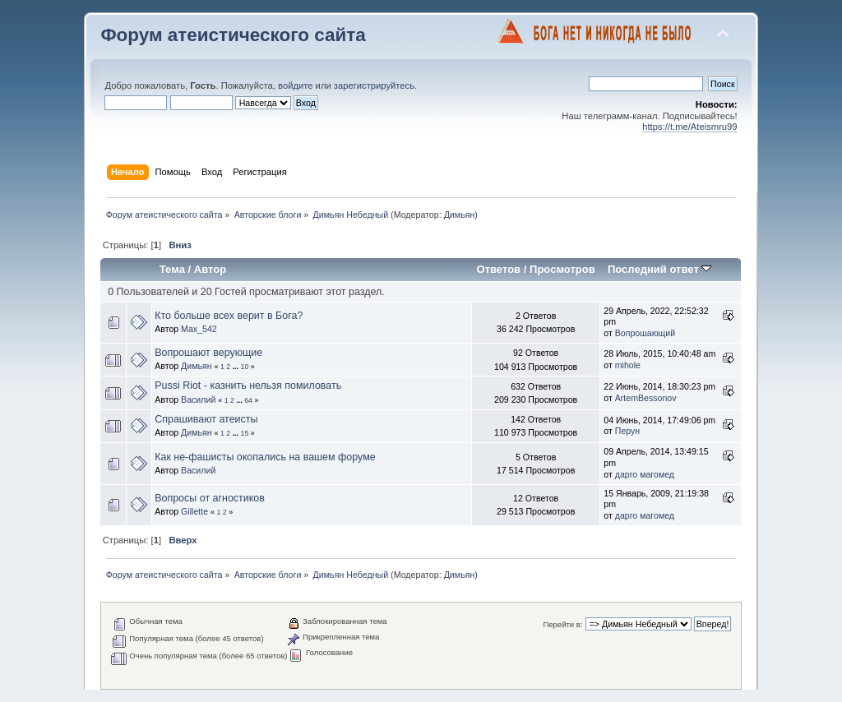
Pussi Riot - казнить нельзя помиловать (248, 385)
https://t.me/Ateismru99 (689, 127)
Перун (627, 431)
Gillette (194, 511)
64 (248, 400)
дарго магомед (644, 474)
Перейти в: (562, 624)
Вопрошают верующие (208, 352)
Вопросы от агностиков (210, 498)
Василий (198, 399)
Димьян (459, 214)
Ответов (499, 269)
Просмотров (562, 269)
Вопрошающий (645, 333)
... (237, 367)
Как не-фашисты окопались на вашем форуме (265, 457)
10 (244, 367)
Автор (210, 269)
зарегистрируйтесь (374, 85)
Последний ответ (659, 269)
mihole (628, 365)
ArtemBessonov (646, 398)
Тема (172, 269)
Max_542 (199, 329)
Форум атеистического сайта (232, 35)
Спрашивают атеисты (206, 419)
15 (244, 433)
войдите (295, 85)
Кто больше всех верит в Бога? (229, 315)
